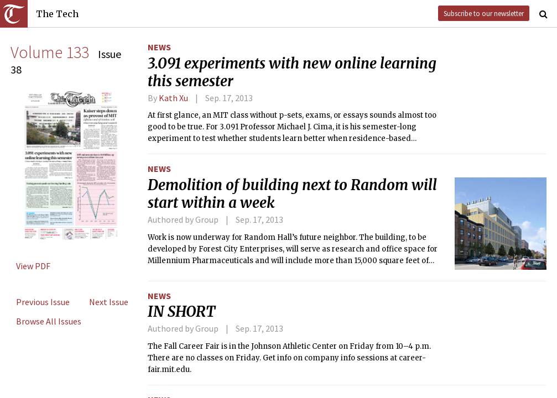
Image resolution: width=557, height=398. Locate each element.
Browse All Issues (48, 321)
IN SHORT (181, 312)
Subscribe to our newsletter (484, 13)
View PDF (33, 265)
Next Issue (108, 301)
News (159, 47)
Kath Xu (173, 97)
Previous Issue (43, 301)
